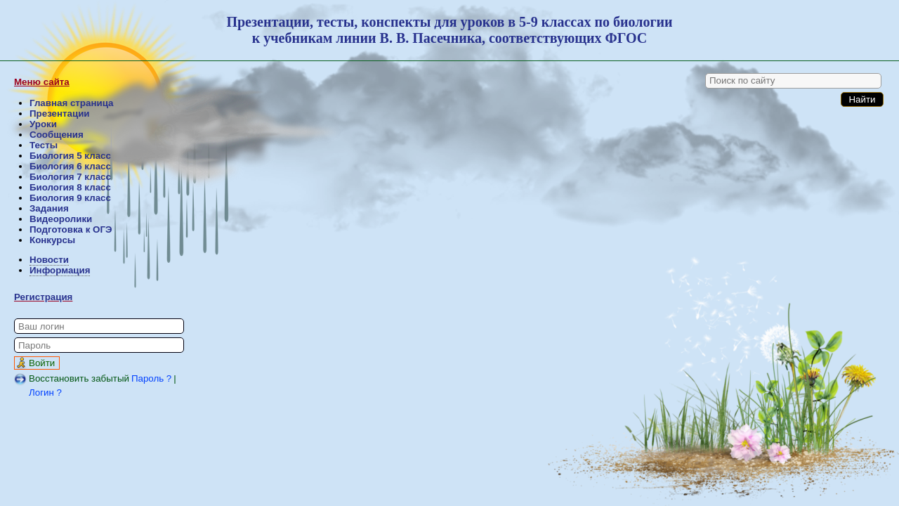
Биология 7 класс (70, 176)
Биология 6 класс (70, 166)
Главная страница (71, 103)
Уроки (43, 124)
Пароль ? (151, 378)
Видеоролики (60, 219)
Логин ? (45, 392)
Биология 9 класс (70, 198)
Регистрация (43, 297)
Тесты (43, 145)
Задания (49, 208)
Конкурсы (52, 240)
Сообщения (56, 134)
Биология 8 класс (70, 187)
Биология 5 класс (70, 155)
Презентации (59, 113)
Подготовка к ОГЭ (70, 229)
